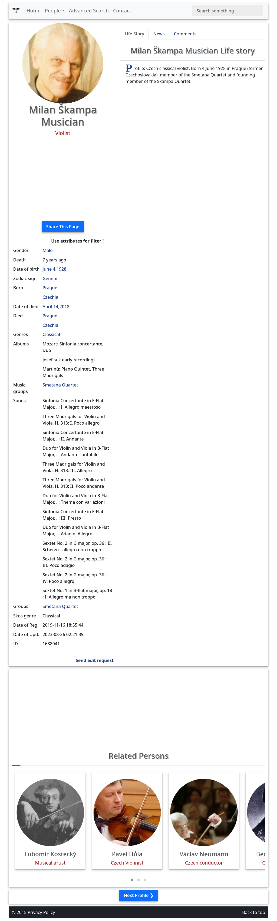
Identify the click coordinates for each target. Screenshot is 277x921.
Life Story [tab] (134, 34)
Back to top (253, 912)
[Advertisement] (63, 179)
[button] (132, 880)
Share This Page (63, 227)
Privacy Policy (41, 912)
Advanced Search (89, 10)
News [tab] (159, 34)
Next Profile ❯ (138, 895)
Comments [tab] (185, 34)
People (53, 10)
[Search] (227, 10)
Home (34, 10)
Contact (122, 10)
